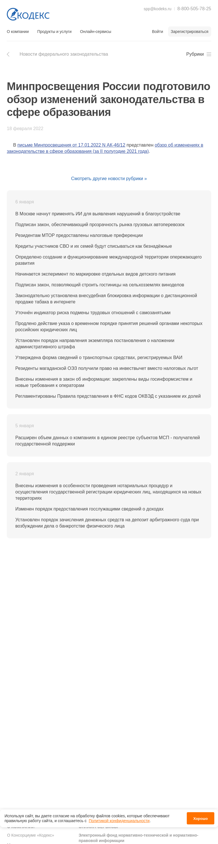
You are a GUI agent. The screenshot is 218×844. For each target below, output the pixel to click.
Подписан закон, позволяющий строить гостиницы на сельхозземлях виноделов (99, 284)
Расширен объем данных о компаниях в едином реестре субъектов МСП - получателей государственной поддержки (107, 440)
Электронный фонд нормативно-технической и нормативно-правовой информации (138, 838)
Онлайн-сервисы (95, 31)
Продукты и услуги (54, 31)
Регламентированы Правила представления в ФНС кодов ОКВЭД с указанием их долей (108, 396)
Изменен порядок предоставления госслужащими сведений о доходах (89, 509)
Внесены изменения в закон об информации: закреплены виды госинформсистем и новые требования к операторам (103, 382)
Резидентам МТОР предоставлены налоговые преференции (79, 235)
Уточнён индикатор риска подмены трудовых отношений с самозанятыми (93, 312)
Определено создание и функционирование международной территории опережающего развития (108, 260)
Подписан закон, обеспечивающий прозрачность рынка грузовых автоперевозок (100, 224)
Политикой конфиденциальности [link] (119, 820)
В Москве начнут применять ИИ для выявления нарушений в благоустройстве (97, 213)
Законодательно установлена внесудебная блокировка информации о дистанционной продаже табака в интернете (106, 298)
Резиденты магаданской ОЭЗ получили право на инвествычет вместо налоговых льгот (106, 368)
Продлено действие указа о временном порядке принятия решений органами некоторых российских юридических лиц (108, 326)
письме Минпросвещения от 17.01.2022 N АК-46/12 (71, 145)
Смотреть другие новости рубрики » (109, 178)
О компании (18, 31)
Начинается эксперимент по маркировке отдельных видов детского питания (95, 274)
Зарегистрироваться (189, 31)
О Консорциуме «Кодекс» (30, 835)
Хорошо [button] (200, 818)
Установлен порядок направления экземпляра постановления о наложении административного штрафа (94, 343)
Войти (157, 31)
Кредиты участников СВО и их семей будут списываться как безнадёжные (93, 246)
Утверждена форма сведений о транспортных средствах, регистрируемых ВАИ (98, 357)
